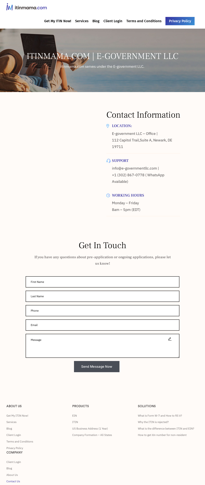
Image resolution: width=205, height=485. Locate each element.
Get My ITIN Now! (17, 415)
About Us (12, 475)
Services (11, 422)
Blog (9, 428)
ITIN (75, 422)
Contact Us (13, 481)
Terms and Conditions (19, 441)
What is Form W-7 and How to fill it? (160, 415)
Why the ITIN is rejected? (153, 422)
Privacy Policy (14, 448)
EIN (74, 415)
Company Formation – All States (92, 435)
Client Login (13, 435)
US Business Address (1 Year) (90, 428)
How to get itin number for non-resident (162, 435)
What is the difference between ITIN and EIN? (166, 428)
